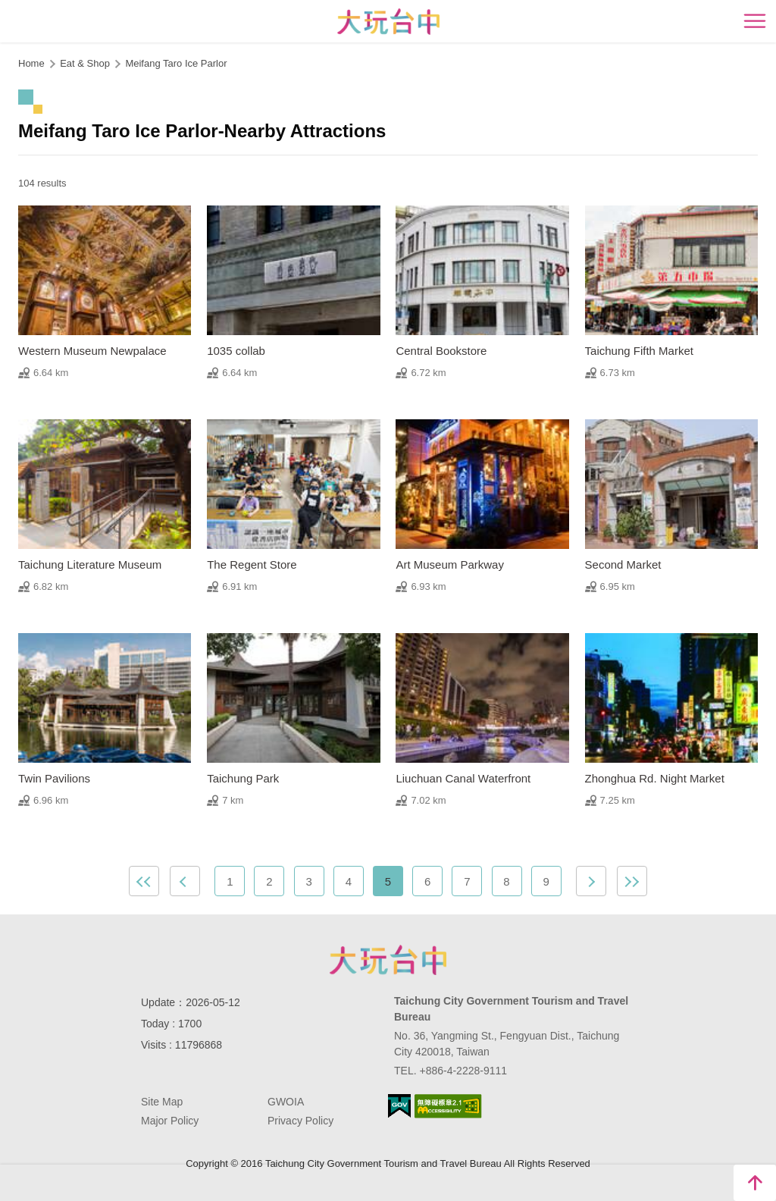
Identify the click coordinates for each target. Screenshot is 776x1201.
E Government (399, 1106)
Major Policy (170, 1121)
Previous (185, 881)
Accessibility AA (448, 1106)
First (144, 881)
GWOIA (286, 1102)
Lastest (632, 881)
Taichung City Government (388, 960)
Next (591, 881)
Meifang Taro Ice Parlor (176, 63)
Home (31, 63)
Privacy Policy (300, 1121)
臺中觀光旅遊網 (388, 21)
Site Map (162, 1102)
